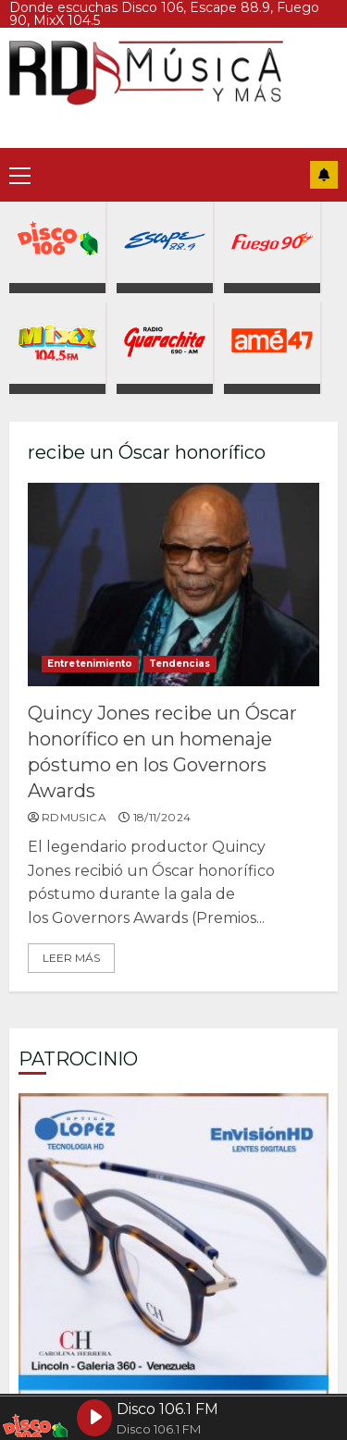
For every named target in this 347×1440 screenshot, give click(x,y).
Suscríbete (324, 175)
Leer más (71, 958)
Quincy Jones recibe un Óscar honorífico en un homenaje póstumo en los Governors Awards (173, 584)
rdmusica (74, 817)
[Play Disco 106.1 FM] (94, 1417)
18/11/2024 (162, 817)
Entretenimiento (90, 664)
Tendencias (180, 664)
